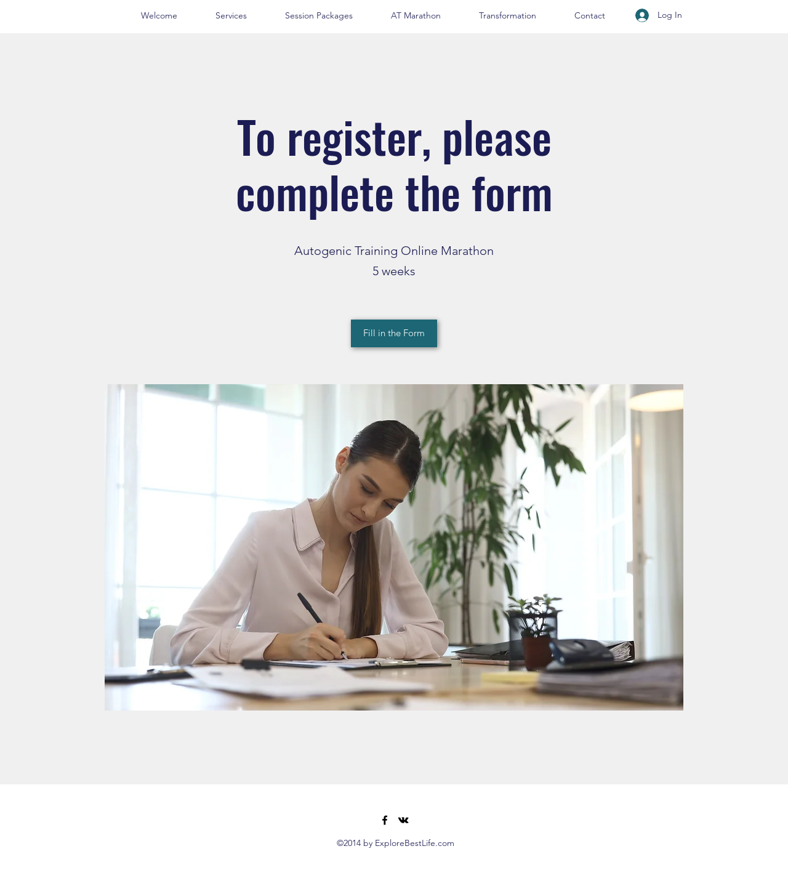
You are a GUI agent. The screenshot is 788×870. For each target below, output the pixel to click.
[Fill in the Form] (394, 333)
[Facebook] (385, 820)
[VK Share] (403, 820)
